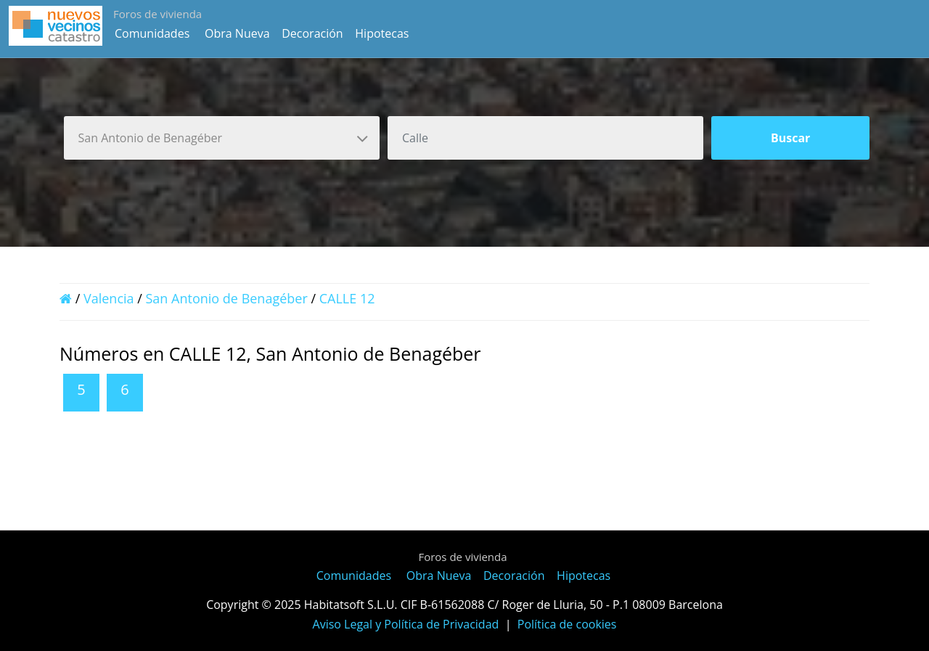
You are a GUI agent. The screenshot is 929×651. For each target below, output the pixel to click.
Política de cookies (567, 624)
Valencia (108, 298)
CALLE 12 (347, 298)
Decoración (312, 33)
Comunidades (152, 33)
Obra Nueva (237, 33)
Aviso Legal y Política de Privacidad (406, 624)
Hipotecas (382, 33)
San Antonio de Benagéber (227, 298)
